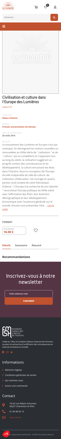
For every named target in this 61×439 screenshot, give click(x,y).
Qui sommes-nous (14, 380)
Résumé (36, 245)
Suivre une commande (16, 385)
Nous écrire (15, 417)
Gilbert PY (7, 107)
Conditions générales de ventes (20, 375)
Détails (6, 245)
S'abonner (28, 301)
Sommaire (21, 245)
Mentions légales (13, 369)
